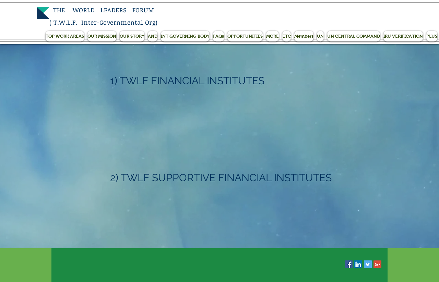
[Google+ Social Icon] (377, 264)
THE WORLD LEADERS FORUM (101, 10)
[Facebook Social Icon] (349, 264)
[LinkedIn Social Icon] (358, 264)
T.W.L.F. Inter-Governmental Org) (106, 22)
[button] (65, 36)
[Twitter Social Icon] (368, 264)
